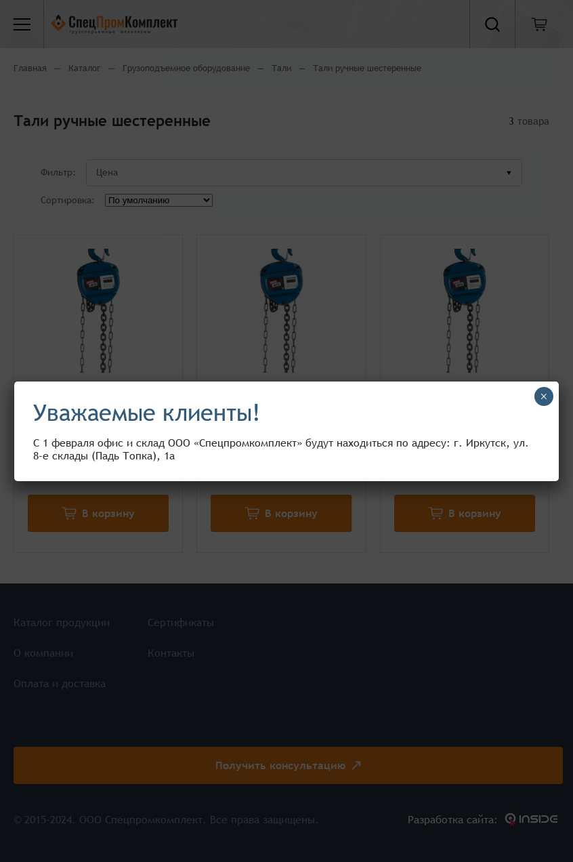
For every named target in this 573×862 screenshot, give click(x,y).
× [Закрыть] (543, 396)
